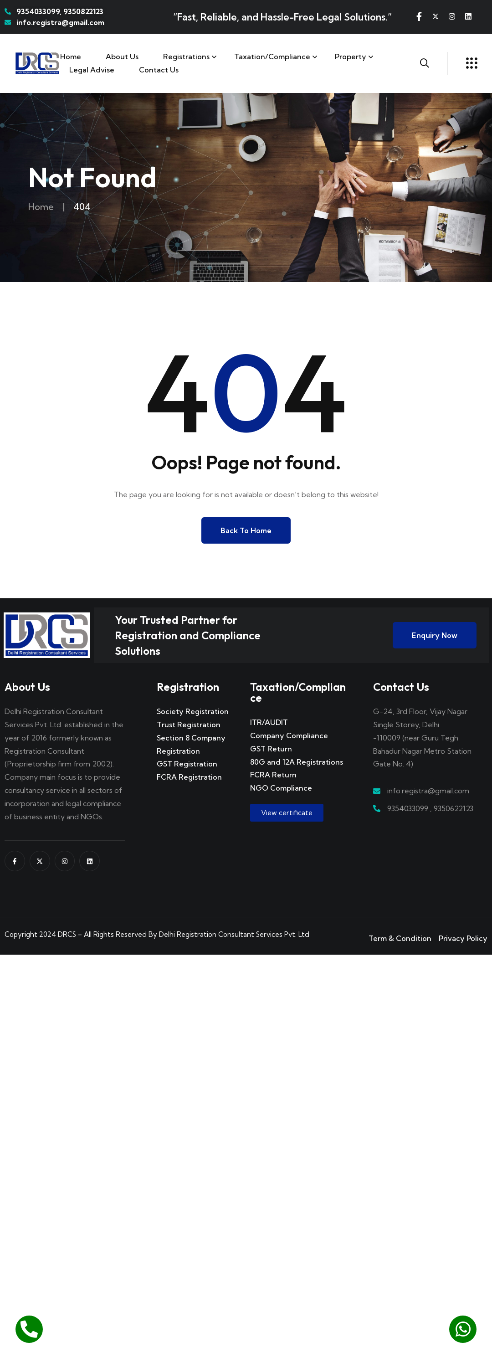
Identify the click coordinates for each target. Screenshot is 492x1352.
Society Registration (193, 711)
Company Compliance (289, 735)
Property (350, 56)
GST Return (271, 748)
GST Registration (187, 763)
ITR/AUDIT (269, 722)
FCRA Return (273, 774)
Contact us (159, 69)
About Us (122, 56)
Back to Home (246, 530)
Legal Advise (91, 69)
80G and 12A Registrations (296, 761)
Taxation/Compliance (272, 56)
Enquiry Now (434, 635)
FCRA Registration (189, 776)
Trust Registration (188, 724)
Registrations (186, 56)
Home (70, 56)
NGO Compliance (281, 787)
